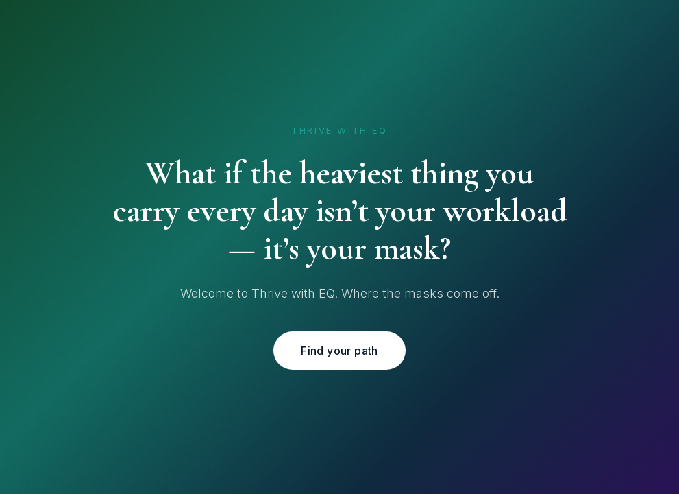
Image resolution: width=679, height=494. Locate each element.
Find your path (339, 350)
